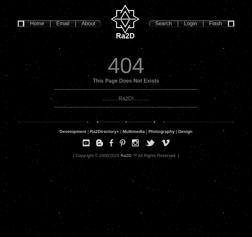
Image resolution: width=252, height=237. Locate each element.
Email (62, 23)
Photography (161, 131)
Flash (215, 23)
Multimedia (133, 131)
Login (190, 23)
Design (185, 131)
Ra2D (125, 155)
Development (72, 131)
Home (37, 23)
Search (163, 23)
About (88, 23)
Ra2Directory (103, 131)
